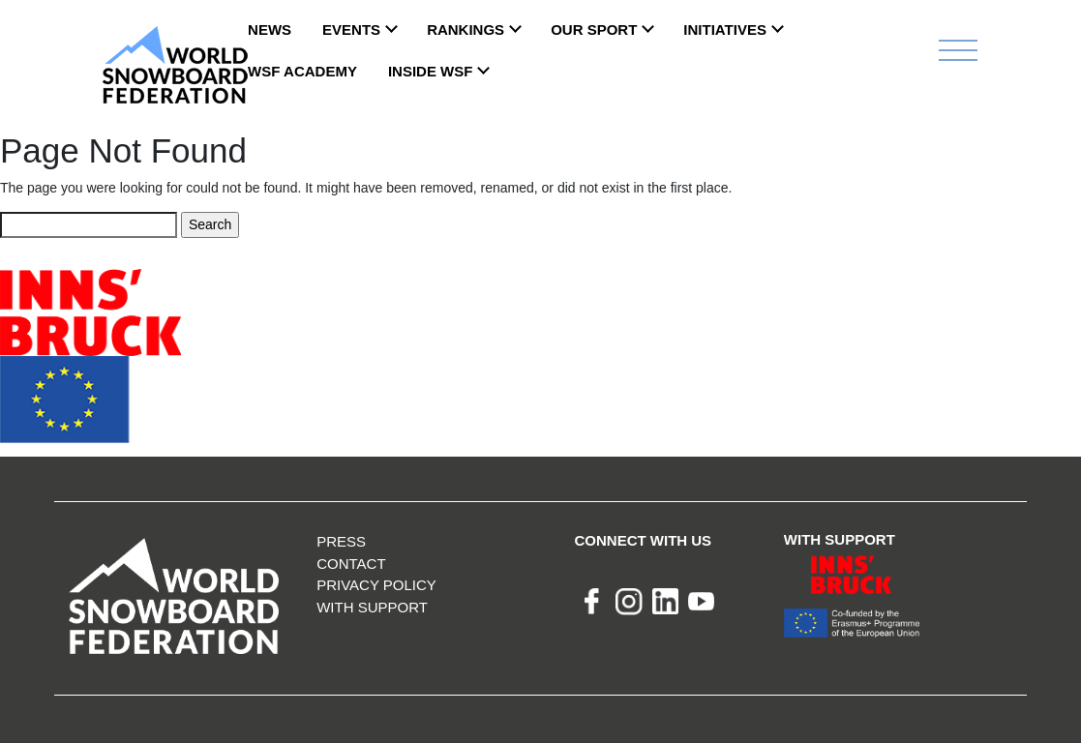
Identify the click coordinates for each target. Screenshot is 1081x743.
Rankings (465, 29)
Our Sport (594, 29)
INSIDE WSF (430, 71)
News (269, 29)
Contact (350, 563)
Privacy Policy (376, 585)
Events (351, 29)
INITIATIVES (724, 29)
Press (341, 541)
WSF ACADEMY (302, 71)
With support (372, 607)
